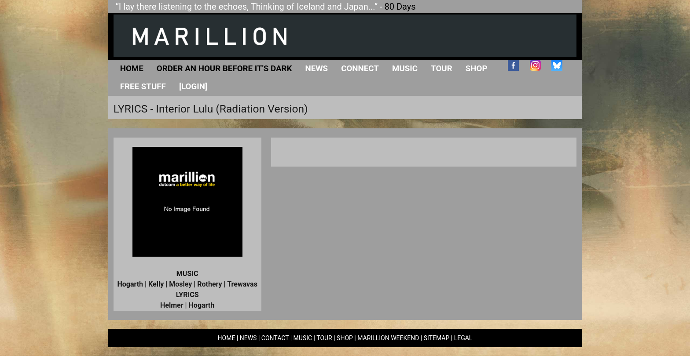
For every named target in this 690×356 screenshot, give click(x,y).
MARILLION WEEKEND (388, 337)
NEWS (248, 337)
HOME (226, 337)
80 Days (400, 6)
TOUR (324, 337)
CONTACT (275, 337)
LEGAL (463, 337)
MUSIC (303, 337)
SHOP (345, 337)
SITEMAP (437, 337)
